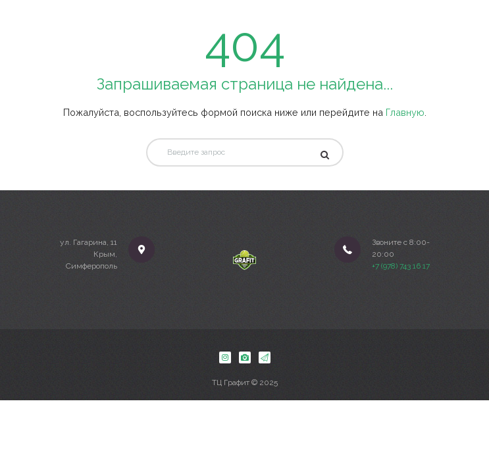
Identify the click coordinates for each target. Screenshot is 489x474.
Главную (405, 112)
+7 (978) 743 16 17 (401, 266)
